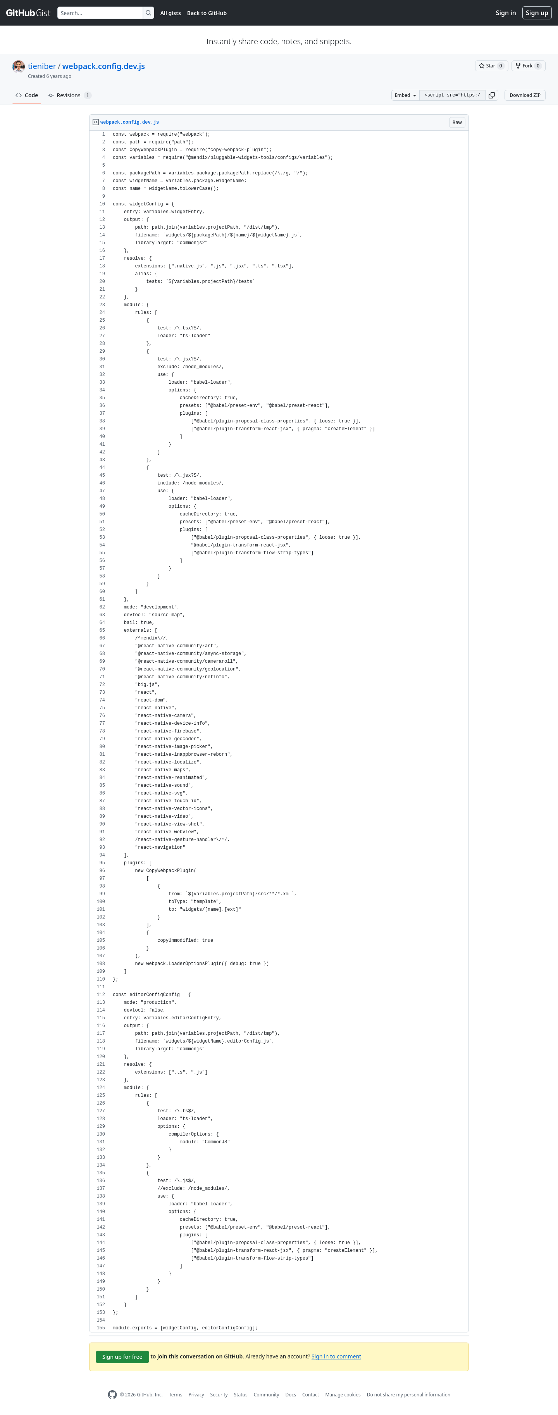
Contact (310, 1394)
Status (241, 1394)
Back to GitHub (207, 13)
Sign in (506, 13)
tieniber (42, 66)
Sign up (537, 13)
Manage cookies (342, 1394)
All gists (170, 13)
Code (27, 95)
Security (219, 1394)
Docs (290, 1394)
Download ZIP (525, 95)
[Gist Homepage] (28, 12)
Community (266, 1394)
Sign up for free (122, 1356)
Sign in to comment (336, 1356)
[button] (491, 95)
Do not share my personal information (409, 1394)
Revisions (70, 95)
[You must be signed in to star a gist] (491, 65)
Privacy (196, 1394)
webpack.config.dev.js (103, 66)
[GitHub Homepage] (112, 1394)
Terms (176, 1394)
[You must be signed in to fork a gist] (529, 65)
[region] (279, 731)
